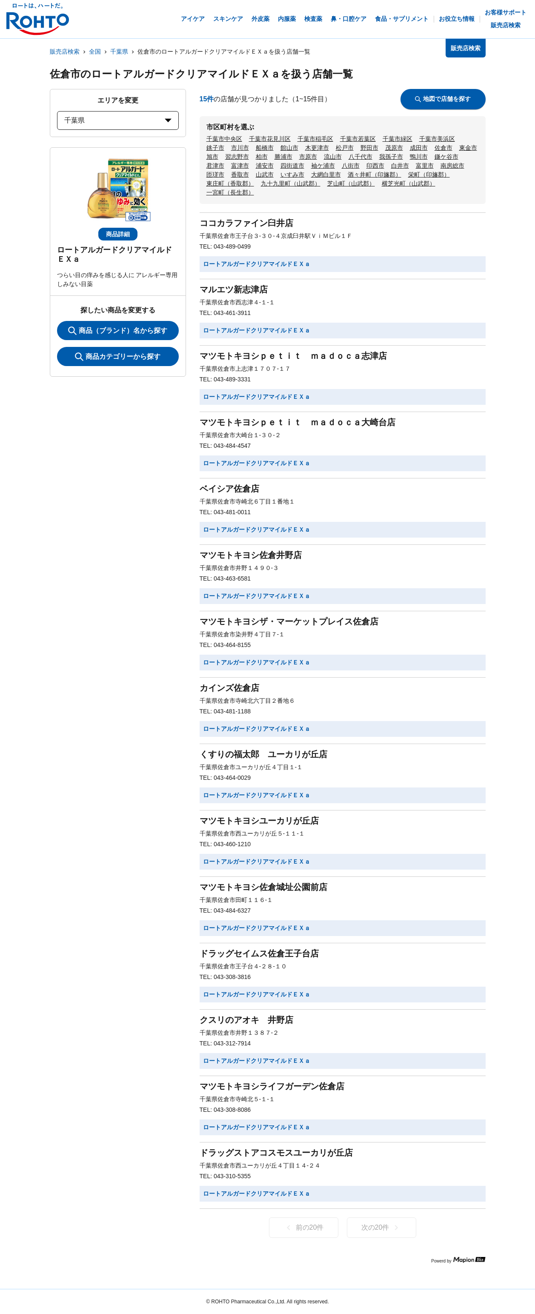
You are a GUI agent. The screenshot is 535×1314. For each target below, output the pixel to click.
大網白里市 (326, 174)
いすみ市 (292, 174)
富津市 (240, 165)
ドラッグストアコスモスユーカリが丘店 (276, 1152)
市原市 (308, 156)
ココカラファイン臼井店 (246, 223)
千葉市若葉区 (358, 138)
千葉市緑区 (397, 138)
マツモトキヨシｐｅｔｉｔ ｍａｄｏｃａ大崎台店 (297, 422)
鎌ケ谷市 (446, 156)
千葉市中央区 (224, 138)
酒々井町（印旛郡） (374, 174)
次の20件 (381, 1227)
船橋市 (265, 147)
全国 (95, 51)
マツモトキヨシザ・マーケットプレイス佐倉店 (289, 621)
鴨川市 (419, 156)
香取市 (240, 174)
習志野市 (237, 156)
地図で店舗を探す (443, 98)
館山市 (289, 147)
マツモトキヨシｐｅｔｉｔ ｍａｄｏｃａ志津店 (293, 356)
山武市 (265, 174)
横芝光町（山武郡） (408, 183)
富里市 (425, 165)
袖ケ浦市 (323, 165)
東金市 (468, 147)
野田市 (369, 147)
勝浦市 (283, 156)
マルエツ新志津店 (234, 289)
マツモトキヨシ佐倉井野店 (251, 555)
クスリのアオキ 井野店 (246, 1020)
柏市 (262, 156)
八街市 (351, 165)
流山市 (333, 156)
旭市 (212, 156)
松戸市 (345, 147)
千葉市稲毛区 (315, 138)
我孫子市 (391, 156)
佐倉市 (443, 147)
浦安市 (265, 165)
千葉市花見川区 (270, 138)
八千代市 (360, 156)
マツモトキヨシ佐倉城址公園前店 (263, 887)
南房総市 (452, 165)
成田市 (419, 147)
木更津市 (317, 147)
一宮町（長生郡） (230, 192)
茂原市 (394, 147)
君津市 (215, 165)
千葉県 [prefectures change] (118, 120)
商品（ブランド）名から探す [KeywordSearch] (117, 330)
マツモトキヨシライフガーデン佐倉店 (272, 1086)
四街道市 (292, 165)
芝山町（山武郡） (351, 183)
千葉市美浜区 (437, 138)
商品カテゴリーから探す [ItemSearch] (117, 356)
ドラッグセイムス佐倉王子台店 (259, 953)
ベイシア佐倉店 (229, 488)
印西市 (375, 165)
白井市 (400, 165)
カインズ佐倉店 (229, 688)
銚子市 (215, 147)
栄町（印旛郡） (429, 174)
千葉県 (119, 51)
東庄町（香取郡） (230, 183)
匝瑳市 (215, 174)
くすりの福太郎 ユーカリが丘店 (263, 754)
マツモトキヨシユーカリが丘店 (259, 820)
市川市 (240, 147)
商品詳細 (118, 234)
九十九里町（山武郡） (290, 183)
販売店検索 (65, 51)
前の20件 (303, 1227)
